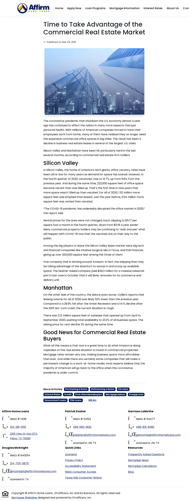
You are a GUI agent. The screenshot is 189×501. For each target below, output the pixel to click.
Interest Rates (153, 8)
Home (59, 8)
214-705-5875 (19, 463)
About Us (173, 8)
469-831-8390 (145, 427)
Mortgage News (138, 460)
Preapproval (136, 394)
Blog (131, 472)
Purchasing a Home (76, 389)
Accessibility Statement (80, 466)
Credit (67, 394)
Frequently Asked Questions (146, 454)
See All (92, 400)
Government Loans (55, 400)
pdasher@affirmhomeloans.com (94, 435)
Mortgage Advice (115, 394)
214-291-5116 (18, 427)
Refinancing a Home (102, 389)
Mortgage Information (125, 8)
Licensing (71, 454)
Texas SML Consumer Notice (83, 478)
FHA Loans (75, 400)
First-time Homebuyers (88, 394)
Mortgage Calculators (142, 466)
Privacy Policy (74, 460)
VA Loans (123, 389)
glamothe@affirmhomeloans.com (158, 435)
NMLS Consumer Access (80, 472)
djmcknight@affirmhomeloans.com (33, 471)
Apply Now (74, 8)
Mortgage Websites (24, 498)
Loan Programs (95, 8)
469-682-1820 (82, 427)
